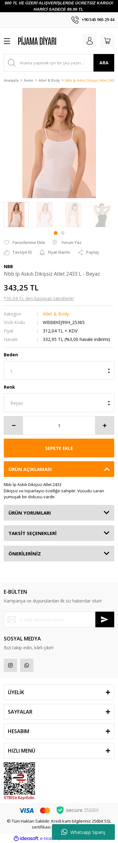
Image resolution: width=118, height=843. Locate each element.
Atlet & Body (56, 314)
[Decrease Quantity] (13, 425)
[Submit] (104, 619)
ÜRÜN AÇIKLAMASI (30, 469)
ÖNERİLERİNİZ (24, 553)
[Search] (59, 63)
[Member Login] (90, 41)
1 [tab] (56, 233)
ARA (104, 63)
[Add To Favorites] (24, 243)
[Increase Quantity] (104, 425)
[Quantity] (59, 425)
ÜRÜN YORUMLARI (29, 513)
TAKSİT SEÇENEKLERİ (32, 533)
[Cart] (107, 41)
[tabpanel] (16, 214)
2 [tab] (63, 233)
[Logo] (48, 41)
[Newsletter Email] (59, 619)
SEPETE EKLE (59, 448)
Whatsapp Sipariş (83, 832)
